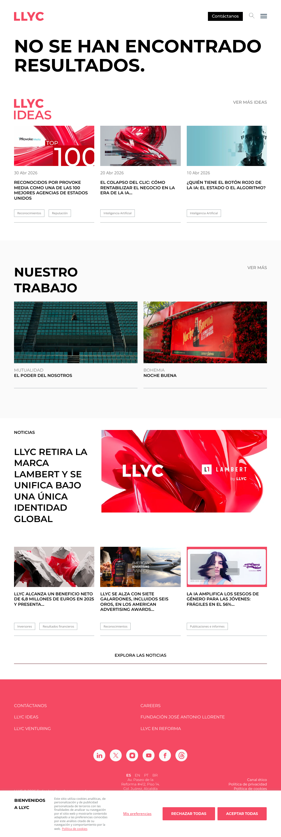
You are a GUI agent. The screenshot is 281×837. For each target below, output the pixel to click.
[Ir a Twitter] (116, 759)
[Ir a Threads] (181, 759)
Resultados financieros (58, 626)
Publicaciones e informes (207, 626)
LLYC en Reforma (160, 732)
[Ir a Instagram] (132, 759)
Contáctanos (225, 16)
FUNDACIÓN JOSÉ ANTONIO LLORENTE (182, 721)
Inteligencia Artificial (118, 213)
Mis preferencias (137, 813)
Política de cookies (74, 829)
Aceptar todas (242, 813)
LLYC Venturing (32, 732)
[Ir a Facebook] (165, 759)
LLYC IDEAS (26, 721)
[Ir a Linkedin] (99, 759)
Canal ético (257, 784)
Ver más (257, 267)
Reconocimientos (29, 213)
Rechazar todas (188, 813)
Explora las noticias (141, 659)
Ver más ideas (250, 102)
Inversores (24, 626)
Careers (150, 709)
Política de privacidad (247, 788)
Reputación (60, 213)
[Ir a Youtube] (149, 759)
